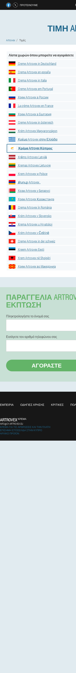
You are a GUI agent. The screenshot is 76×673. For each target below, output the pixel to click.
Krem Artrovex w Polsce (28, 174)
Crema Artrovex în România (30, 207)
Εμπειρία (7, 405)
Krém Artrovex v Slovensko (30, 216)
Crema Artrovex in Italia (28, 80)
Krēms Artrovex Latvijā (28, 157)
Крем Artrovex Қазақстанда (31, 199)
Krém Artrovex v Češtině (29, 233)
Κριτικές (57, 405)
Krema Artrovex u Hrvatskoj (30, 224)
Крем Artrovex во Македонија (32, 266)
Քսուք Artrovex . (25, 182)
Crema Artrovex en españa (29, 72)
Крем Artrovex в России (28, 97)
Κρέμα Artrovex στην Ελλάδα (33, 139)
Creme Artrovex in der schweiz (32, 241)
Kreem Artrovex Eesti (26, 249)
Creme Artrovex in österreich (31, 122)
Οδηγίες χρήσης (32, 405)
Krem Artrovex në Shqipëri (29, 258)
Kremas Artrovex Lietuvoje (30, 165)
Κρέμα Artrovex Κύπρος (30, 148)
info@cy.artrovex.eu (11, 423)
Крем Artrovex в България (30, 114)
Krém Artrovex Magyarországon (33, 131)
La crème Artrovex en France (31, 106)
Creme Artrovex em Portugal (31, 89)
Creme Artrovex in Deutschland (32, 63)
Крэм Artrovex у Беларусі (29, 190)
